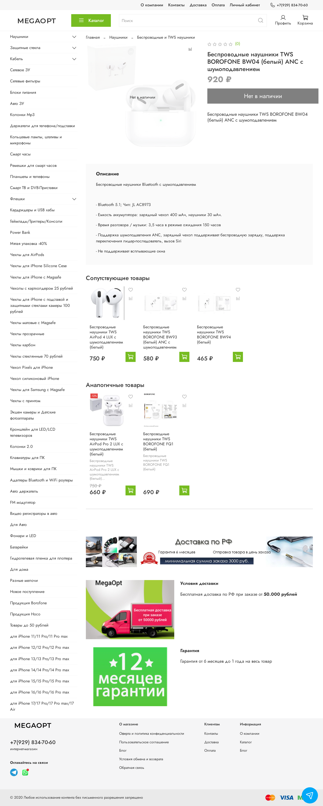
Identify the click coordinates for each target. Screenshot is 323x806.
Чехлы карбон (22, 345)
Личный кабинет (245, 5)
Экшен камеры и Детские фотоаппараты (33, 415)
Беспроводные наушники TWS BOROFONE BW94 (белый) (220, 339)
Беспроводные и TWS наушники (166, 37)
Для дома (19, 569)
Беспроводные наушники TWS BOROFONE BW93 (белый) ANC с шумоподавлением (161, 342)
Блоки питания (23, 92)
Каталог (91, 20)
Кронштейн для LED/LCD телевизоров (32, 432)
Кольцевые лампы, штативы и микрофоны (36, 140)
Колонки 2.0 (21, 446)
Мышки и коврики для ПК (33, 469)
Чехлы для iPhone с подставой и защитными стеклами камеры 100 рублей (40, 305)
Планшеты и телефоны (29, 176)
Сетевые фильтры (25, 81)
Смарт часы (20, 154)
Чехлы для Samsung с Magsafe (37, 390)
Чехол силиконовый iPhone (34, 378)
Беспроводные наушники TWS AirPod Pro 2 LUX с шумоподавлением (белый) (102, 454)
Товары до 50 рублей (29, 625)
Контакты (176, 5)
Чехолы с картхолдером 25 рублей (41, 288)
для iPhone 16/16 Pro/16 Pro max (39, 692)
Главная (93, 37)
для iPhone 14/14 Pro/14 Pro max (39, 670)
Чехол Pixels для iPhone (31, 367)
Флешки (17, 199)
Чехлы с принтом (25, 401)
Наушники (118, 37)
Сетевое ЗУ (20, 70)
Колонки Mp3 (22, 115)
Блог (123, 750)
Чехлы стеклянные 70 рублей (36, 356)
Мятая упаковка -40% (28, 243)
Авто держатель (24, 491)
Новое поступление (27, 591)
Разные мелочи (24, 580)
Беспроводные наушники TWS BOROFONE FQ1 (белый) (159, 451)
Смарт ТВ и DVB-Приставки (34, 188)
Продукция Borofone (28, 603)
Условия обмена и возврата (141, 759)
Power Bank (20, 232)
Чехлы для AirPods (27, 255)
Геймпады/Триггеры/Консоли (36, 221)
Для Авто (18, 524)
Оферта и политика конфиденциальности (151, 733)
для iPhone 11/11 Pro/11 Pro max (39, 636)
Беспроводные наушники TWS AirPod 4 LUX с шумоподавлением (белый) (102, 342)
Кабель (16, 59)
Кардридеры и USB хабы (32, 210)
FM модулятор (22, 502)
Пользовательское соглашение (144, 742)
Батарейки (19, 547)
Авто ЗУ (17, 103)
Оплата (218, 5)
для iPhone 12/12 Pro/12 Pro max (39, 647)
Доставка (198, 5)
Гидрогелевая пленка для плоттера (41, 558)
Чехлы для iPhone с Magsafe (35, 277)
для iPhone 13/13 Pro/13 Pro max (39, 659)
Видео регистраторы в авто (33, 513)
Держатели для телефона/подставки (42, 126)
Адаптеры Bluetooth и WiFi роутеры (41, 480)
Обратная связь (131, 767)
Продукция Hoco (25, 614)
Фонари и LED (23, 536)
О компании (152, 5)
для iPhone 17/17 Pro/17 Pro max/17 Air (42, 706)
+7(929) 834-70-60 (289, 5)
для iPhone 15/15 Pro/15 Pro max (39, 681)
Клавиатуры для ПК (27, 457)
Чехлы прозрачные (27, 334)
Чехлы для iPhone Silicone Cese (38, 266)
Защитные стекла (25, 48)
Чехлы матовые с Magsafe (33, 323)
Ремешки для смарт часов (33, 165)
